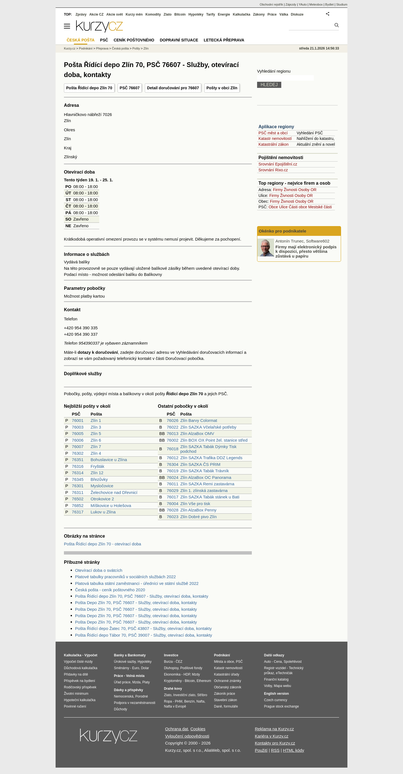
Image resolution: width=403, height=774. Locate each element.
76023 (172, 516)
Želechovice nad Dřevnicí (114, 492)
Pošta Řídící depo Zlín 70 (89, 88)
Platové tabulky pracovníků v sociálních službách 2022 (125, 576)
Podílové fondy (191, 668)
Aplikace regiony (276, 126)
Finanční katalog (276, 679)
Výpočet (90, 655)
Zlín (145, 48)
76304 (172, 464)
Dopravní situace (179, 40)
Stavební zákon (225, 700)
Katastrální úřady (226, 674)
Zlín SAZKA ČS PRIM (200, 464)
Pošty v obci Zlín (222, 88)
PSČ (104, 40)
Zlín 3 (96, 427)
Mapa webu (282, 686)
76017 (172, 496)
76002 (172, 440)
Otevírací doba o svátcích (98, 570)
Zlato (168, 14)
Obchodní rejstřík (271, 4)
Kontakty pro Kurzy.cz (275, 743)
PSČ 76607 (130, 88)
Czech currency (275, 700)
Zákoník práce (224, 694)
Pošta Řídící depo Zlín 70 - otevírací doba (102, 543)
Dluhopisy (171, 668)
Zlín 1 (96, 420)
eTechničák (284, 673)
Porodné (141, 696)
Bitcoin (180, 14)
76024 (172, 477)
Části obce (298, 207)
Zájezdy (290, 4)
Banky (119, 655)
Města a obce (224, 662)
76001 (78, 420)
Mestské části (320, 207)
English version (276, 694)
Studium (341, 4)
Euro (135, 668)
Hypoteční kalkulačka (79, 700)
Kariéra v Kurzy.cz (271, 736)
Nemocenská (123, 696)
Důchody (120, 709)
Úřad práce (122, 682)
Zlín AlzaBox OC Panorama (205, 477)
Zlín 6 (96, 440)
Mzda (136, 682)
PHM (178, 701)
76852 (78, 505)
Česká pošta (120, 48)
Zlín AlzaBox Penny (198, 510)
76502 (78, 498)
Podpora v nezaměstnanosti (134, 703)
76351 (78, 459)
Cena (278, 662)
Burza (168, 662)
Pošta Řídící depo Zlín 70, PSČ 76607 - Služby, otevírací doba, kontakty (141, 596)
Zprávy (81, 14)
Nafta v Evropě (175, 706)
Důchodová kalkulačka (80, 668)
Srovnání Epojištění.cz (277, 164)
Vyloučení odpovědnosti (187, 736)
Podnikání (86, 48)
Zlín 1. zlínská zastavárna (204, 490)
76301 (78, 485)
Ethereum (203, 681)
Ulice (283, 207)
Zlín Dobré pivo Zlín (198, 516)
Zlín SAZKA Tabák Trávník (204, 470)
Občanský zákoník (227, 687)
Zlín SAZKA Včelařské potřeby (208, 427)
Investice (171, 655)
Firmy (278, 189)
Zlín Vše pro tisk (195, 503)
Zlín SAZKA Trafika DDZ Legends (211, 457)
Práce (272, 14)
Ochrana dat (176, 728)
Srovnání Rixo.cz (273, 170)
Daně (218, 706)
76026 (172, 420)
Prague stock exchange (281, 706)
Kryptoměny (173, 681)
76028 (172, 510)
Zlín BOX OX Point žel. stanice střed (214, 440)
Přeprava (102, 48)
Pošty (136, 48)
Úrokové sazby (125, 662)
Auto (267, 662)
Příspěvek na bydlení (79, 681)
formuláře (231, 706)
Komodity (153, 14)
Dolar (145, 668)
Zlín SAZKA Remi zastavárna (207, 483)
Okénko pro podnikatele (282, 231)
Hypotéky (195, 14)
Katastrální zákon (273, 144)
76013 (172, 433)
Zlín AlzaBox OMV (197, 433)
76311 (78, 492)
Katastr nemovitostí (275, 138)
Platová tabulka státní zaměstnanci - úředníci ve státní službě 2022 (136, 583)
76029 (172, 490)
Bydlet (329, 4)
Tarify (210, 14)
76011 (172, 483)
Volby (268, 686)
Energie (224, 14)
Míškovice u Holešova (111, 505)
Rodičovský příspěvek (80, 687)
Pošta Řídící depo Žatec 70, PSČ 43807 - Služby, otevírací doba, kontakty (143, 628)
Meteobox (316, 4)
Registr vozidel (275, 668)
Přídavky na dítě (76, 674)
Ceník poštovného (134, 40)
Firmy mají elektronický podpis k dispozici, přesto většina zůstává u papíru (306, 251)
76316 (78, 466)
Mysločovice (102, 485)
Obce (273, 207)
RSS (275, 750)
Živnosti (290, 189)
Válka (283, 14)
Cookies (197, 728)
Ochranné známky (227, 681)
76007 (78, 446)
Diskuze (297, 14)
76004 (172, 503)
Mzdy (196, 674)
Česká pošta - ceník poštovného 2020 (110, 589)
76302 (78, 453)
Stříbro (202, 695)
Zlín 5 (96, 433)
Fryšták (97, 466)
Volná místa (135, 676)
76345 (78, 479)
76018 (172, 448)
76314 (78, 472)
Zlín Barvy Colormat (198, 420)
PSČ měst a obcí (273, 133)
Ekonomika (172, 674)
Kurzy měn (134, 14)
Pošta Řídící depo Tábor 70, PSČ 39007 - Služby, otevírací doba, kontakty (143, 635)
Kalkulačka (241, 14)
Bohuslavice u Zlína (109, 459)
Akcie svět (114, 14)
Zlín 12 (97, 472)
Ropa (168, 701)
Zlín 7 (96, 446)
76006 (78, 440)
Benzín (189, 701)
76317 (78, 512)
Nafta (200, 701)
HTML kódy (293, 750)
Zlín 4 (96, 453)
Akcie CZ (96, 14)
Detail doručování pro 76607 (173, 88)
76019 (172, 470)
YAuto (303, 4)
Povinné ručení (75, 706)
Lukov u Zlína (103, 512)
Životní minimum (76, 694)
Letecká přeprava (224, 40)
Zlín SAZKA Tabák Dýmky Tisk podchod (208, 449)
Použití (261, 750)
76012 (172, 457)
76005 (78, 433)
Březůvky (99, 479)
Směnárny (121, 668)
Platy (146, 682)
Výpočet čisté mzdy (78, 662)
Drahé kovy (173, 689)
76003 (78, 427)
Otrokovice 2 (102, 498)
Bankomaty (137, 655)
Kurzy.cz (69, 48)
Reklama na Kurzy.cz (274, 728)
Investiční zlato (184, 695)
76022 (172, 427)
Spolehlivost (293, 662)
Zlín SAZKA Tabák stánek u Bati (209, 496)
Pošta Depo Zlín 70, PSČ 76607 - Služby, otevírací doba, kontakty (136, 602)
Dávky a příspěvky (128, 690)
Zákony (259, 14)
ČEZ (179, 662)
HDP (186, 674)
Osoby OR (307, 189)
